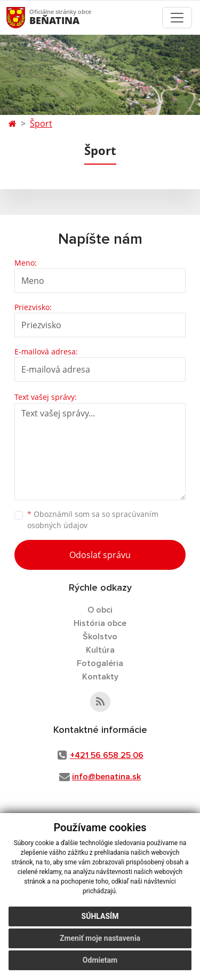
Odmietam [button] (100, 960)
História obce (100, 623)
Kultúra (100, 650)
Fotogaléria (100, 663)
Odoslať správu (100, 555)
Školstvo (100, 636)
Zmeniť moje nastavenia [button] (100, 938)
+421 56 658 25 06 (106, 755)
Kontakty (100, 676)
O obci (100, 610)
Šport (41, 123)
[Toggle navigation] (177, 17)
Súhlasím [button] (100, 916)
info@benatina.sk (106, 776)
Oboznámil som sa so (92, 519)
